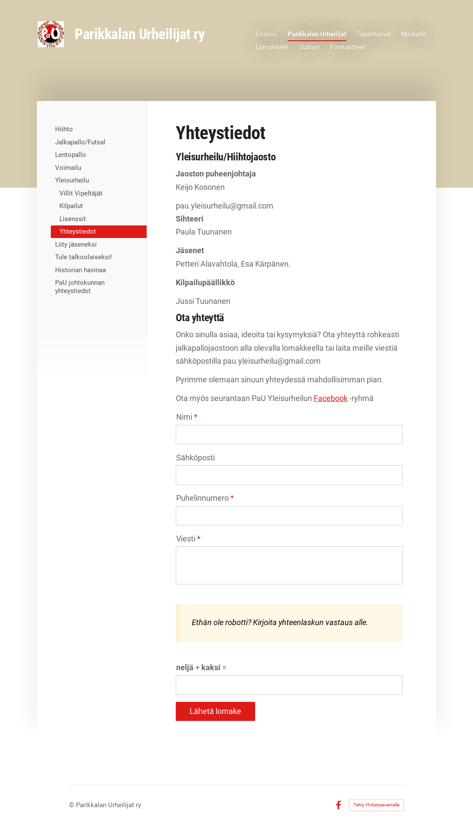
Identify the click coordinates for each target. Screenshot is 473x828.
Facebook (331, 398)
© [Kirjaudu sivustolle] (72, 805)
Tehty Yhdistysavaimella (376, 804)
